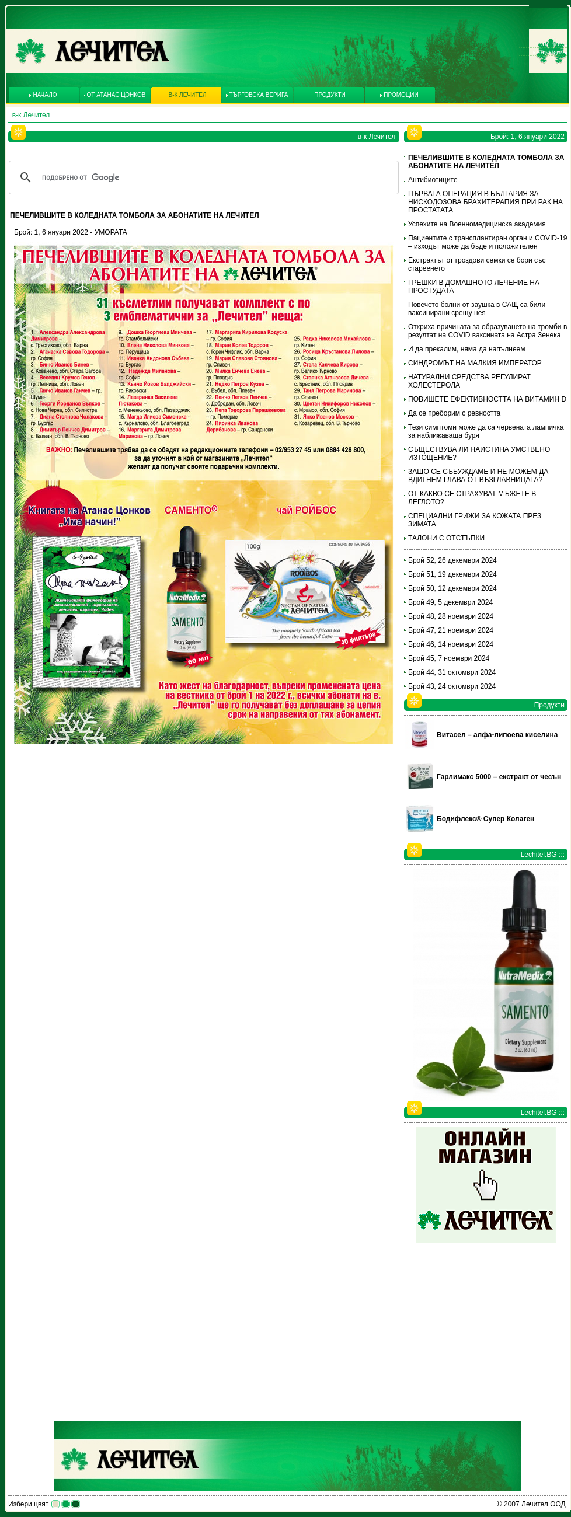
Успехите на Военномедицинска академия (477, 224)
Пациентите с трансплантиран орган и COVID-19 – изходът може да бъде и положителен (487, 242)
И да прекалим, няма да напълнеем (466, 349)
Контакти (548, 51)
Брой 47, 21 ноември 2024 (450, 630)
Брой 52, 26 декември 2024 (452, 560)
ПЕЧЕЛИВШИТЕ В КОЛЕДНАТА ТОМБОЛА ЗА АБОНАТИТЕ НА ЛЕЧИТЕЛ (486, 162)
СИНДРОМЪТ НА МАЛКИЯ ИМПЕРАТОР (475, 363)
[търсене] (202, 177)
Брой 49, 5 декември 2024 (450, 602)
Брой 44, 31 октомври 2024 (452, 672)
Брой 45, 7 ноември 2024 (448, 658)
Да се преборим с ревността (454, 413)
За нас (552, 43)
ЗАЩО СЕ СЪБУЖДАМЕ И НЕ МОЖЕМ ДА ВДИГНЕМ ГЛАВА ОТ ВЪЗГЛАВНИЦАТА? (478, 476)
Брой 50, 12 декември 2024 (452, 588)
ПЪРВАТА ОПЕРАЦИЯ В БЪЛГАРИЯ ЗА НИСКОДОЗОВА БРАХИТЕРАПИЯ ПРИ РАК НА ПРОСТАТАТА (485, 202)
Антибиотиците (433, 180)
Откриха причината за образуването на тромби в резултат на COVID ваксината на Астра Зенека (487, 331)
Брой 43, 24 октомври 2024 (452, 686)
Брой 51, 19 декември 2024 (452, 574)
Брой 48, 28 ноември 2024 (450, 616)
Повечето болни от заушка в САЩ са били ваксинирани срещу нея (476, 309)
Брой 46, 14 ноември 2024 (450, 644)
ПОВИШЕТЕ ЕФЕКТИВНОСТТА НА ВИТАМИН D (487, 399)
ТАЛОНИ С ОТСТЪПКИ (446, 538)
